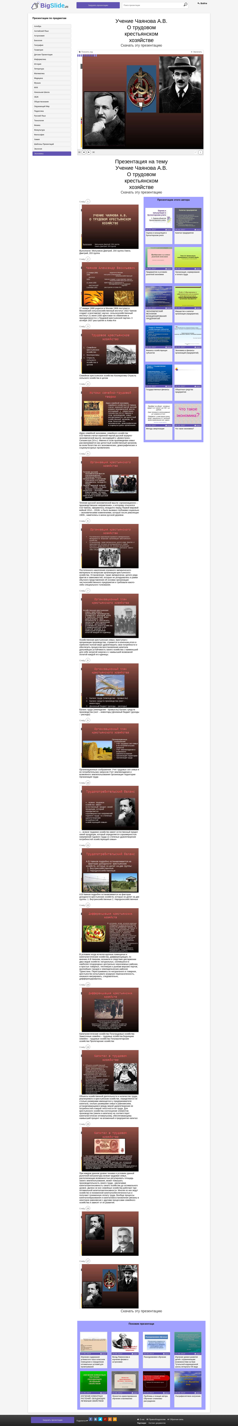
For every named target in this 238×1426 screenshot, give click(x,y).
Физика (37, 125)
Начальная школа (41, 92)
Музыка (37, 83)
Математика (39, 73)
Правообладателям (156, 1419)
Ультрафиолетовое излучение (188, 1396)
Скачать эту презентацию (141, 45)
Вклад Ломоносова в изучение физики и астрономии (121, 1359)
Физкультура (39, 130)
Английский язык (41, 31)
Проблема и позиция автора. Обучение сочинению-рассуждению (156, 1398)
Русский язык (40, 116)
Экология (38, 149)
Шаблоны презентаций (44, 144)
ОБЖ (36, 97)
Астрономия (39, 36)
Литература (39, 69)
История (37, 64)
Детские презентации (43, 55)
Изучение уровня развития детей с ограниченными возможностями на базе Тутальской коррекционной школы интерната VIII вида (187, 1362)
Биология (38, 40)
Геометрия (38, 50)
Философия (39, 135)
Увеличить (196, 52)
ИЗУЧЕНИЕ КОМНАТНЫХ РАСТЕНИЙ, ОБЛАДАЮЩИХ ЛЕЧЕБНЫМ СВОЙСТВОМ (93, 1398)
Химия (37, 140)
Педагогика (39, 111)
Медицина (38, 78)
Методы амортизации (155, 429)
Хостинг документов (156, 1423)
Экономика (38, 154)
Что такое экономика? (184, 429)
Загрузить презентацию (98, 5)
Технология (39, 121)
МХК (36, 88)
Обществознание (41, 102)
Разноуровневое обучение (155, 1357)
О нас (140, 1419)
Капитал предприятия (184, 233)
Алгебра (37, 26)
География (38, 45)
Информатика (40, 59)
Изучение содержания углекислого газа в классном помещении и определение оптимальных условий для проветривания (93, 1362)
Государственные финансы (157, 390)
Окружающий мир (41, 106)
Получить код (86, 52)
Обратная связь (176, 1419)
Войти (202, 3)
